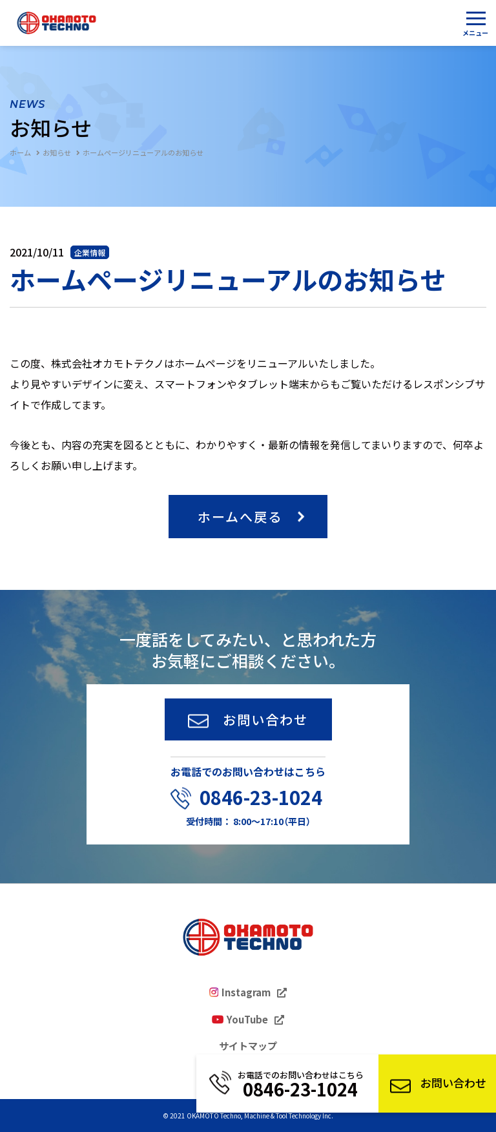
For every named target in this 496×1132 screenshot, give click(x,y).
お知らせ (57, 152)
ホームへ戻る (240, 516)
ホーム (20, 152)
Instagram (246, 992)
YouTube (247, 1019)
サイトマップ (248, 1046)
